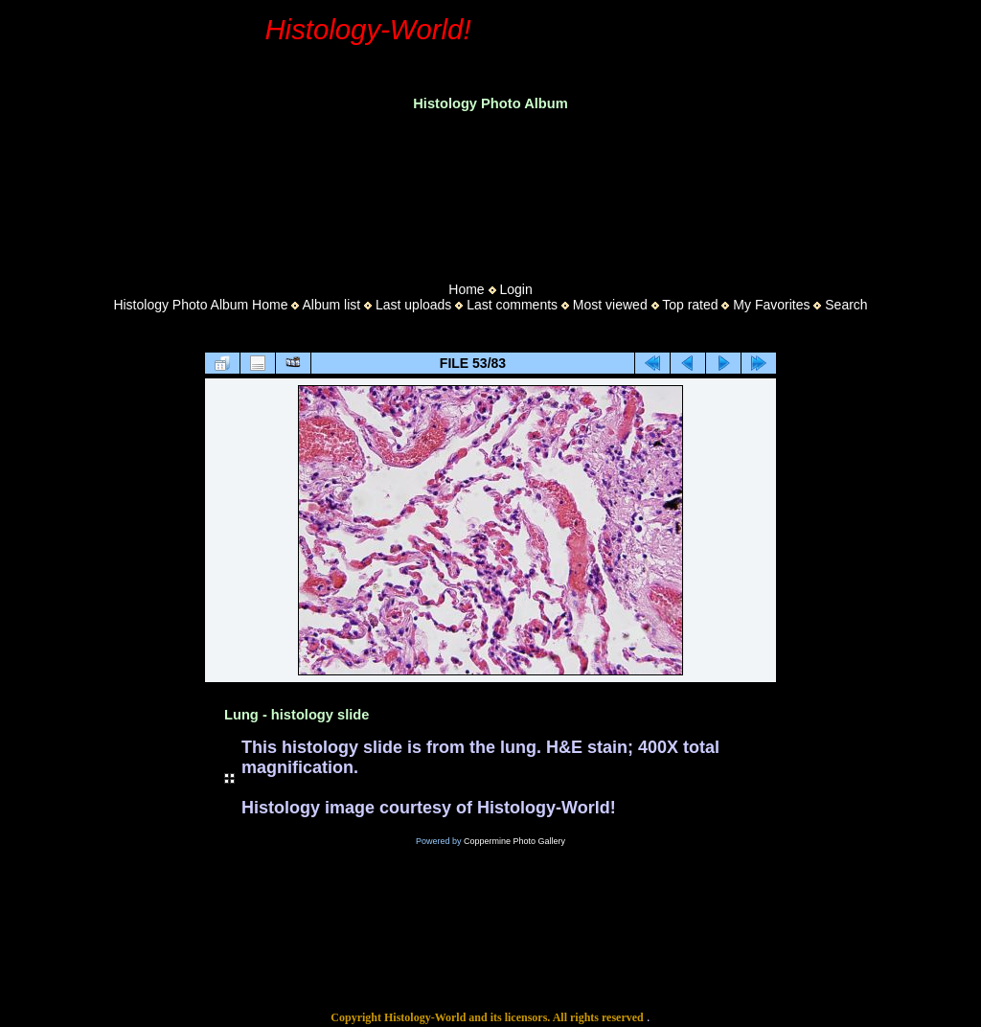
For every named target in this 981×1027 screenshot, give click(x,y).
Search (846, 304)
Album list (331, 304)
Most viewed (610, 304)
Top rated (690, 304)
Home (466, 289)
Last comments (512, 304)
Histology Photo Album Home (200, 304)
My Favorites (771, 304)
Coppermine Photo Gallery (514, 841)
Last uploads (413, 304)
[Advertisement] (490, 191)
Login (515, 289)
